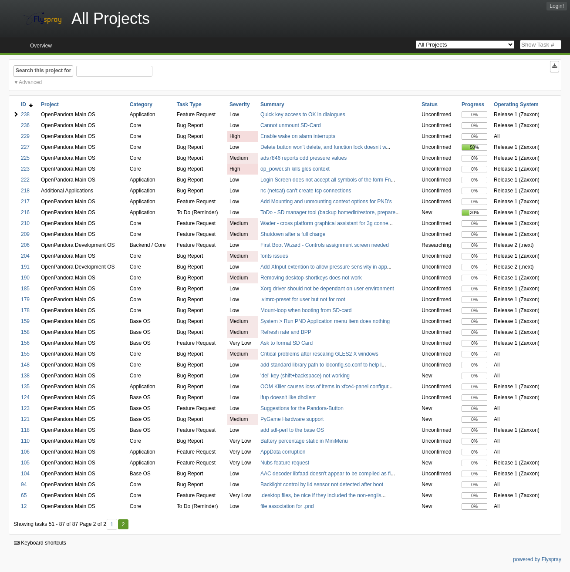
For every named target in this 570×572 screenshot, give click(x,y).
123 (25, 408)
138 (25, 376)
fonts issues (274, 256)
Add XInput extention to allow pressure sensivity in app (323, 267)
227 (25, 147)
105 (25, 463)
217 (25, 202)
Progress (473, 104)
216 (25, 212)
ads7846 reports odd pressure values (303, 158)
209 (25, 234)
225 (25, 158)
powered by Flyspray (537, 559)
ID (27, 104)
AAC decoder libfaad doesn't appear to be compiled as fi (325, 474)
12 (24, 506)
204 (25, 256)
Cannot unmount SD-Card (290, 125)
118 (25, 430)
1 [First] (111, 525)
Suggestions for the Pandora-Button (302, 408)
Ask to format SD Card (286, 343)
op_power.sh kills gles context (295, 169)
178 (25, 310)
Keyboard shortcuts (40, 543)
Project (50, 104)
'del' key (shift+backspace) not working (305, 376)
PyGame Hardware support (292, 419)
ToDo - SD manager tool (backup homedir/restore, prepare (327, 212)
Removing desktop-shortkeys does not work (311, 278)
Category (141, 104)
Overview (41, 46)
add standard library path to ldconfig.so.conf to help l (320, 365)
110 (25, 441)
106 (25, 452)
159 (25, 321)
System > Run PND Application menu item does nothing (325, 321)
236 (25, 125)
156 (25, 343)
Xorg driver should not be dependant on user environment (327, 289)
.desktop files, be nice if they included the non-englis (320, 495)
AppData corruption (282, 452)
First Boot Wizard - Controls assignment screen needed (324, 245)
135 (25, 387)
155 (25, 354)
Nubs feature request (284, 463)
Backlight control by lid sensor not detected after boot (321, 484)
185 (25, 289)
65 (24, 495)
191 (25, 267)
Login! (557, 6)
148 (25, 365)
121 (25, 419)
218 (25, 191)
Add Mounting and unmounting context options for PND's (326, 202)
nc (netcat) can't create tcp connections (305, 191)
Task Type (189, 104)
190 (25, 278)
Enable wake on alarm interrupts (297, 136)
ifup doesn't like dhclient (288, 397)
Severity (239, 104)
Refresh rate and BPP (285, 332)
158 (25, 332)
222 (25, 180)
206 (25, 245)
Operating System (516, 104)
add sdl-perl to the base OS (292, 430)
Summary (272, 104)
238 (25, 114)
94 (24, 484)
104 (25, 474)
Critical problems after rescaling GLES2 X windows (319, 354)
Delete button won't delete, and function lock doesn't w (323, 147)
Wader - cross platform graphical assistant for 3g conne (324, 223)
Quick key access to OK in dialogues (302, 114)
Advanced (30, 82)
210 (25, 223)
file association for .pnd (287, 506)
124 (25, 397)
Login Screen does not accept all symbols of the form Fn (325, 180)
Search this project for (43, 70)
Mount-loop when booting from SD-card (305, 310)
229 (25, 136)
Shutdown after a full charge (292, 234)
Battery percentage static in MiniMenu (304, 441)
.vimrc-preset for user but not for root (302, 299)
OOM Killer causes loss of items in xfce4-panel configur (324, 387)
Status (430, 104)
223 (25, 169)
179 (25, 299)
